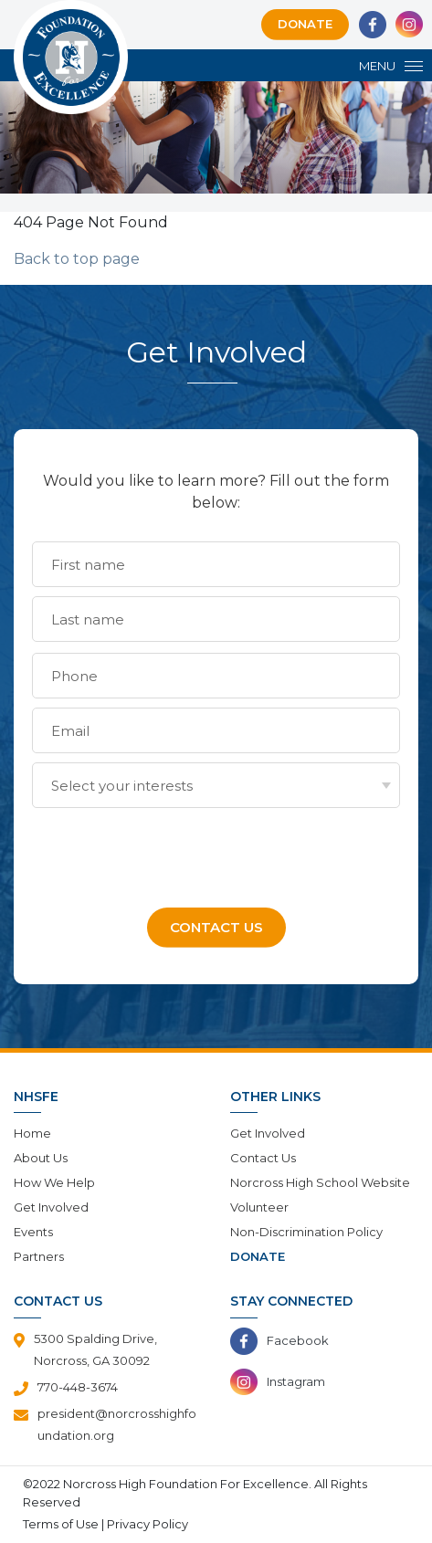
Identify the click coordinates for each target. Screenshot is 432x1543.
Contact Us (263, 1157)
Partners (39, 1256)
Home (32, 1133)
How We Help (54, 1182)
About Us (41, 1157)
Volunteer (259, 1207)
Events (33, 1231)
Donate (305, 23)
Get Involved (51, 1207)
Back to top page (77, 259)
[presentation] (171, 852)
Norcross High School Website (320, 1182)
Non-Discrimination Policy (306, 1231)
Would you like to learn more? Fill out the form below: (216, 491)
